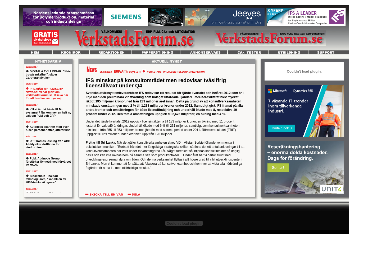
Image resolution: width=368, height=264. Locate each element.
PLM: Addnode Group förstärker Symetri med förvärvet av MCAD (48, 161)
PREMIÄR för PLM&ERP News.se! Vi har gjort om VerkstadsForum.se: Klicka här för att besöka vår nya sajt (47, 93)
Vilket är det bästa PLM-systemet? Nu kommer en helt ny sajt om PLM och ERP (48, 112)
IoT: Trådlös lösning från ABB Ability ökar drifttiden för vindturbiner (48, 144)
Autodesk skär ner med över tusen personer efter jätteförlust (48, 128)
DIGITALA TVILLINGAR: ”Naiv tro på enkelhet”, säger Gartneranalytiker (48, 74)
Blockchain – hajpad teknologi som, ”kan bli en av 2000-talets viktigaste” (46, 179)
